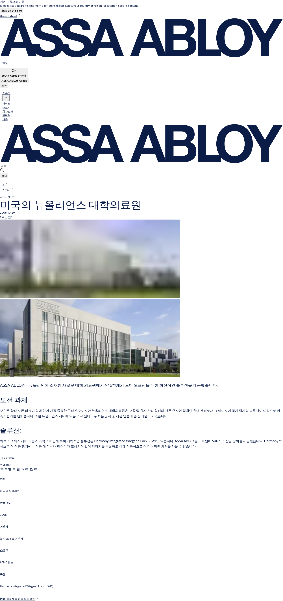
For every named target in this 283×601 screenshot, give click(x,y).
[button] (11, 10)
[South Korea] (13, 73)
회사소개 (7, 111)
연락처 (6, 115)
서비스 (6, 103)
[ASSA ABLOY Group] (14, 80)
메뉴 (4, 85)
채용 (5, 119)
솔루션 (6, 93)
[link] (10, 16)
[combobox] (18, 166)
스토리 (6, 107)
